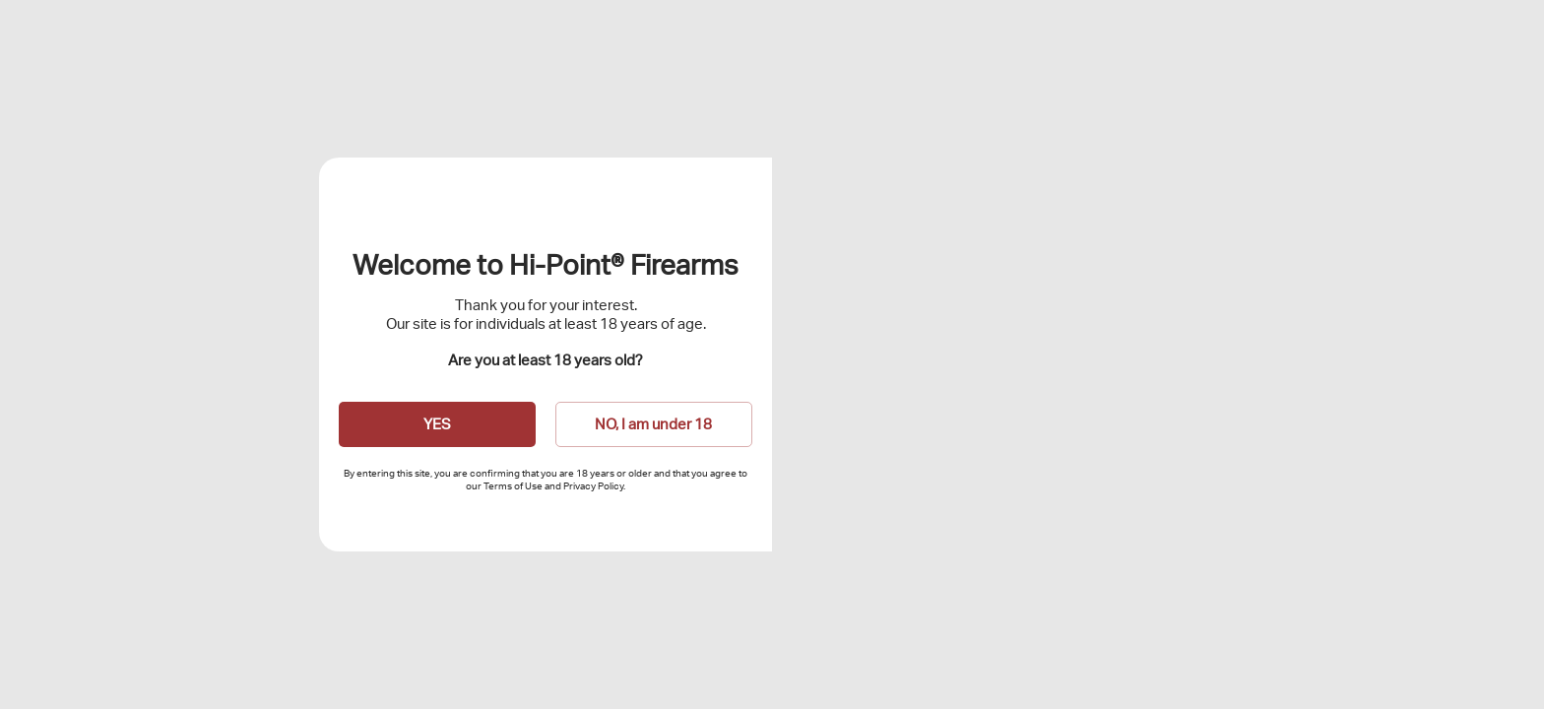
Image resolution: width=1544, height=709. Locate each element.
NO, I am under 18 (653, 424)
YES (437, 424)
